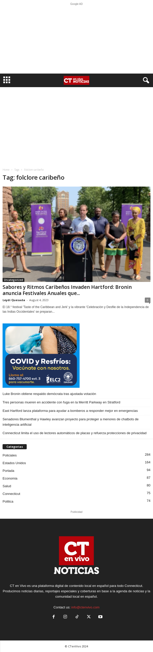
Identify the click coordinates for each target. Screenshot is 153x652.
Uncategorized (13, 280)
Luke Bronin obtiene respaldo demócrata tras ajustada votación (49, 394)
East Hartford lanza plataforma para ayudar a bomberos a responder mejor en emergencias (70, 411)
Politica (8, 501)
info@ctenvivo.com (85, 607)
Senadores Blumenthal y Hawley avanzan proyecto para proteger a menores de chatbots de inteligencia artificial (71, 421)
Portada (8, 471)
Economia (10, 478)
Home (6, 169)
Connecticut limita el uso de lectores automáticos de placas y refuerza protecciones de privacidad (75, 433)
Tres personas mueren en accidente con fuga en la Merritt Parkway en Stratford (61, 402)
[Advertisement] (76, 39)
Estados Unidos (14, 463)
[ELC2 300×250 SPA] (76, 355)
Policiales (10, 455)
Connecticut (11, 494)
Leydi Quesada (14, 300)
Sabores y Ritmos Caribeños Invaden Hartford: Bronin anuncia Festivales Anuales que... (67, 290)
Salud (7, 486)
